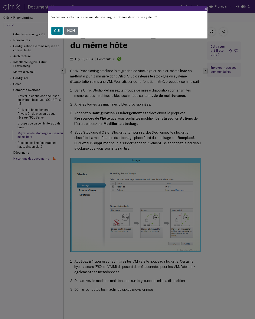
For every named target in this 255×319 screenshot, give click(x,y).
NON (71, 31)
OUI (57, 31)
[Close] (206, 9)
